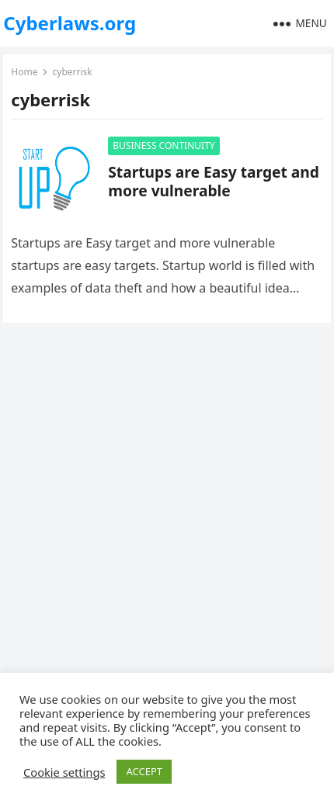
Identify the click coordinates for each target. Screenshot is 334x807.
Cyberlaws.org (69, 23)
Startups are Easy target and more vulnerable (213, 181)
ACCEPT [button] (144, 771)
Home (24, 71)
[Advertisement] (167, 517)
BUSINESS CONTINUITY (163, 145)
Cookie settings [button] (64, 772)
